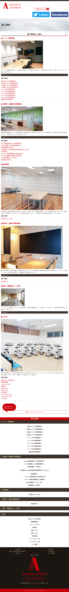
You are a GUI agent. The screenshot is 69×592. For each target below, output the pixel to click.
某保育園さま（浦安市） (34, 485)
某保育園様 (4, 151)
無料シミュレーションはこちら (34, 412)
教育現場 (5, 490)
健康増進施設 (4, 382)
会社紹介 (17, 553)
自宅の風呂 (4, 392)
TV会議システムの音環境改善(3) (9, 87)
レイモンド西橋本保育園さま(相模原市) (34, 479)
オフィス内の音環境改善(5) (8, 97)
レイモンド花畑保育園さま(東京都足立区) (34, 476)
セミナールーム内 (6, 384)
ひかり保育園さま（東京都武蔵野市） (11, 145)
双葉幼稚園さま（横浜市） (34, 466)
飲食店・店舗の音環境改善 (11, 499)
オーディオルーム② (6, 396)
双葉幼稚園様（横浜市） (7, 147)
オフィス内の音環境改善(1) (8, 89)
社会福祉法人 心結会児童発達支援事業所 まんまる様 (15, 149)
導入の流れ (51, 551)
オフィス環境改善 (8, 422)
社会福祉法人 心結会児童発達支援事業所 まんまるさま (34, 470)
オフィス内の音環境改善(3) (8, 93)
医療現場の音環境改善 (7, 99)
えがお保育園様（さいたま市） (9, 157)
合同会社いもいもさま (7, 218)
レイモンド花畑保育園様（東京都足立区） (12, 153)
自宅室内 (3, 386)
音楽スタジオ (4, 388)
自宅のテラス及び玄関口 (7, 380)
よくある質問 (51, 553)
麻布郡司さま (4, 281)
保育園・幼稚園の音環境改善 (12, 456)
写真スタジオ (4, 390)
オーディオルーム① (6, 394)
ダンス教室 (4, 398)
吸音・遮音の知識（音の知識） (18, 551)
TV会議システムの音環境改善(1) (9, 83)
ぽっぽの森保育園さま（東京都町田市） (11, 143)
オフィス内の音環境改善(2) (8, 91)
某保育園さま (34, 474)
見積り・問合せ (34, 555)
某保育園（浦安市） (6, 159)
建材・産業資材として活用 (11, 508)
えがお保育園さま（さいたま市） (34, 482)
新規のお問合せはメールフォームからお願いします (34, 583)
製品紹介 (51, 549)
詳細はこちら (5, 74)
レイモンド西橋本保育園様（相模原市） (11, 155)
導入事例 (17, 549)
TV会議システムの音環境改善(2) (9, 85)
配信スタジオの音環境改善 (8, 81)
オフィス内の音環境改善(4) (8, 95)
